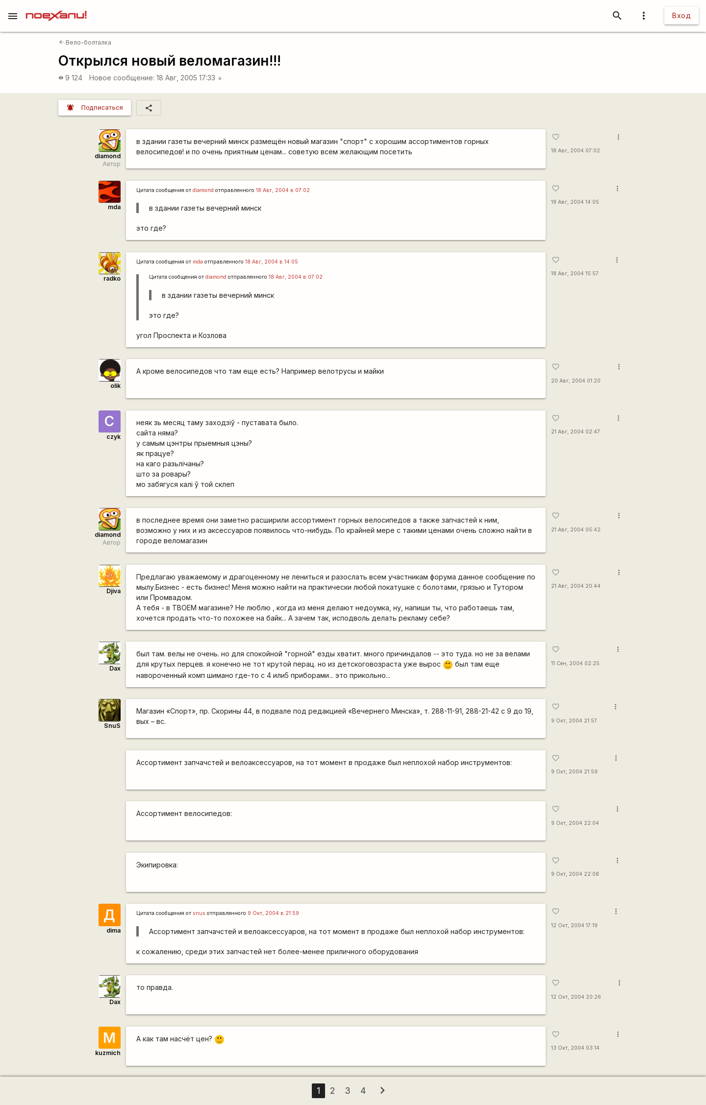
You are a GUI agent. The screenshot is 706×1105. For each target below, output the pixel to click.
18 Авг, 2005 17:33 (189, 77)
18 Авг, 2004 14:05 (575, 202)
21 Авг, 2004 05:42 (576, 530)
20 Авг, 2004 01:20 (576, 381)
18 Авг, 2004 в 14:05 (271, 262)
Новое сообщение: (121, 77)
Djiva (113, 591)
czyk (113, 436)
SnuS (112, 725)
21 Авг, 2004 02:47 (575, 432)
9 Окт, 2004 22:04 (575, 823)
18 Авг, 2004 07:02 (575, 150)
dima (113, 930)
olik (115, 385)
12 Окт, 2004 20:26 (576, 997)
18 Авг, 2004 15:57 (575, 273)
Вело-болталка (85, 42)
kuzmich (108, 1053)
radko (112, 278)
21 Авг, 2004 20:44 (576, 586)
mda (114, 207)
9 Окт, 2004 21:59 (574, 772)
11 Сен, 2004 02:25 (575, 663)
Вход (681, 15)
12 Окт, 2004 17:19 (574, 925)
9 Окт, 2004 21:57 (574, 721)
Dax (115, 668)
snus (199, 913)
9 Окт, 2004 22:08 (575, 874)
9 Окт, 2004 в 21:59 (273, 913)
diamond (108, 156)
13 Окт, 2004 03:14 (575, 1048)
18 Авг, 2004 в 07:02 (283, 190)
